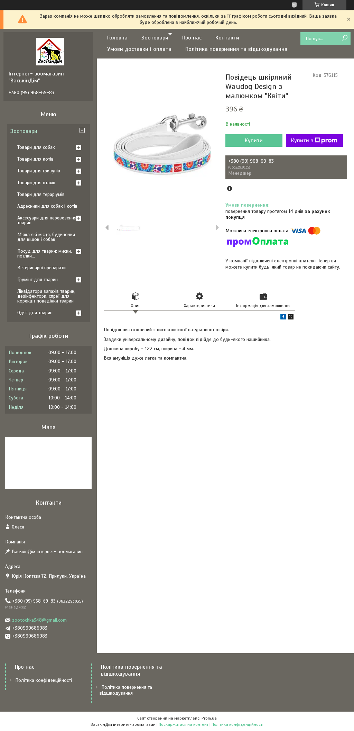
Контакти (227, 37)
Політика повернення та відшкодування (236, 49)
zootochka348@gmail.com (39, 620)
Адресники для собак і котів (47, 206)
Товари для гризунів (38, 171)
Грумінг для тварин (37, 279)
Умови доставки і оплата (139, 49)
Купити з (314, 140)
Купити (254, 140)
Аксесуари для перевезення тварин (46, 220)
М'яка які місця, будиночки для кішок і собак (46, 237)
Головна (117, 37)
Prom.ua (209, 718)
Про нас (192, 37)
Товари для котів (35, 159)
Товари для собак (36, 147)
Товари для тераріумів (41, 194)
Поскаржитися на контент (183, 724)
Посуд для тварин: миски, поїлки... (44, 253)
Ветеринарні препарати (41, 268)
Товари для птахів (36, 183)
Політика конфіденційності (43, 680)
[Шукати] (344, 38)
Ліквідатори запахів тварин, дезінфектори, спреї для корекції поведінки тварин (46, 296)
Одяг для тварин (35, 313)
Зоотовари (154, 37)
